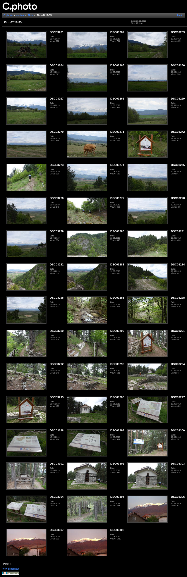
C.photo (8, 15)
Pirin (30, 15)
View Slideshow (10, 569)
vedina (20, 15)
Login (180, 15)
